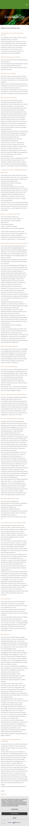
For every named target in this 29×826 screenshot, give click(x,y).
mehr (14, 818)
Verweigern (14, 809)
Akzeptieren (14, 813)
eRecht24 (3, 794)
